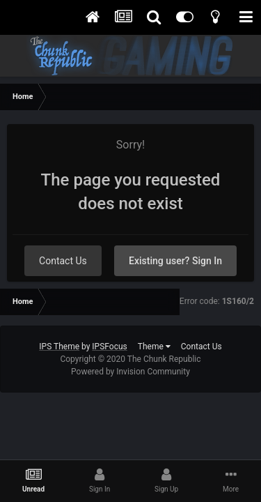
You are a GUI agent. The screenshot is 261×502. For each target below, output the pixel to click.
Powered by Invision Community (130, 371)
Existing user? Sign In (175, 260)
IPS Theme (59, 346)
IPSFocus (109, 346)
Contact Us (63, 260)
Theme (154, 346)
